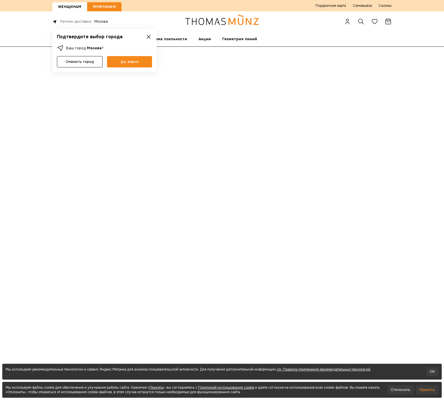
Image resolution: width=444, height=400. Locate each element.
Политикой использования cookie (226, 387)
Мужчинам (104, 7)
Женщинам (69, 7)
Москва (101, 21)
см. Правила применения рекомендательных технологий (323, 369)
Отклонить (400, 389)
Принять (156, 387)
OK (432, 371)
